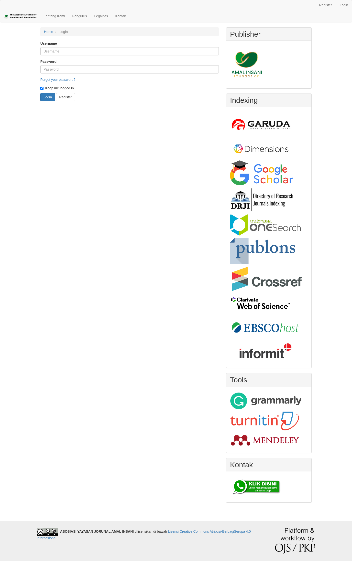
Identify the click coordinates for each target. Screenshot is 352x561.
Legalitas (101, 16)
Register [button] (65, 97)
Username (48, 43)
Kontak (120, 16)
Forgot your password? (57, 80)
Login (344, 5)
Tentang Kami (54, 16)
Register (325, 5)
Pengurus (79, 16)
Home (48, 32)
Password (48, 61)
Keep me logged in (57, 88)
